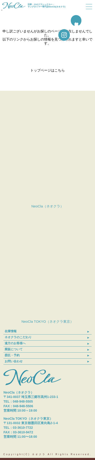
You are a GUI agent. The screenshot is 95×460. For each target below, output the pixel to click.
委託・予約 (12, 355)
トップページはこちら (47, 70)
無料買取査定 (88, 21)
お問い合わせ (14, 361)
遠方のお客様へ (15, 343)
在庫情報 (11, 331)
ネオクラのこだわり (18, 337)
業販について (14, 349)
